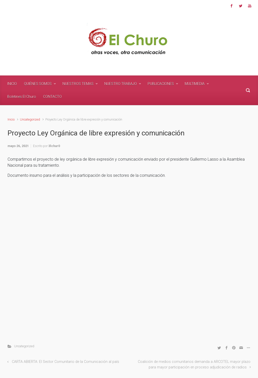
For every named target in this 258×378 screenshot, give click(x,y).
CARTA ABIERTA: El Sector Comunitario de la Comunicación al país (65, 362)
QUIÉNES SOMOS (38, 84)
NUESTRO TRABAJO (120, 84)
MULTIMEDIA (195, 84)
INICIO (12, 84)
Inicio (11, 119)
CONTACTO (52, 97)
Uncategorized (30, 119)
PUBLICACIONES (161, 84)
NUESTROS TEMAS (77, 84)
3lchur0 (54, 146)
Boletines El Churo (21, 97)
